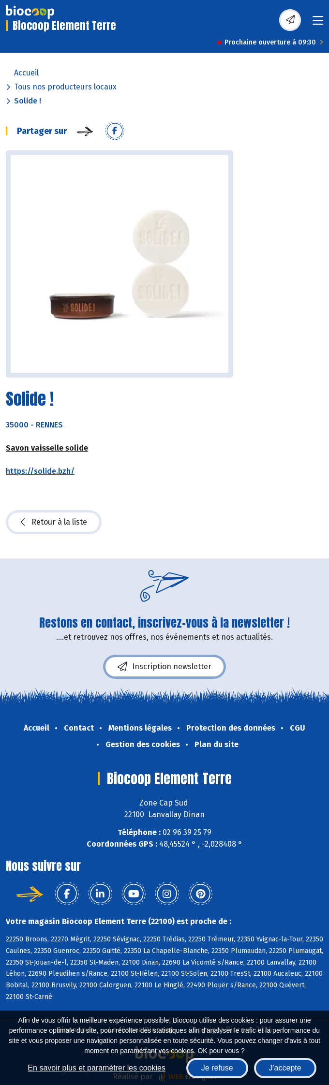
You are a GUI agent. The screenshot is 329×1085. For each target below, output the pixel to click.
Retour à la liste (53, 522)
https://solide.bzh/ (40, 471)
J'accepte (285, 1068)
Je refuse (217, 1068)
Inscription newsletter (164, 667)
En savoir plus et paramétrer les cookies (96, 1068)
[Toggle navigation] (318, 23)
